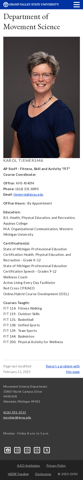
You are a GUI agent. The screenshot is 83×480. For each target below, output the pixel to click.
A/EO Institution (28, 465)
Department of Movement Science (31, 21)
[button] (76, 4)
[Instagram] (18, 450)
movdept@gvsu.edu (17, 417)
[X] (47, 450)
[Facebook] (8, 450)
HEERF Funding (18, 474)
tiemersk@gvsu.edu (28, 194)
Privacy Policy (56, 465)
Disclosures (43, 474)
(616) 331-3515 (14, 412)
